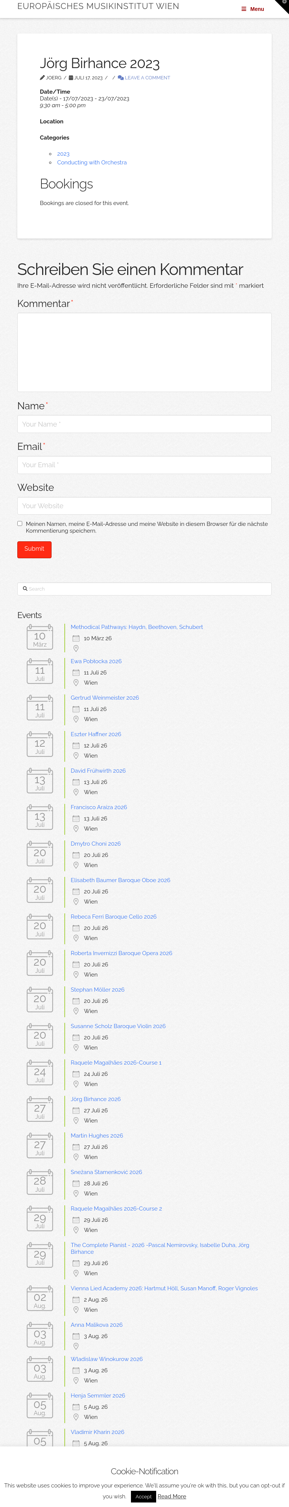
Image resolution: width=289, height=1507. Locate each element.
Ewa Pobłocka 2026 (96, 661)
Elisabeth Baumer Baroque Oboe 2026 (120, 880)
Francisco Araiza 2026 (99, 807)
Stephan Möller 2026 (98, 989)
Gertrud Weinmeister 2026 (105, 697)
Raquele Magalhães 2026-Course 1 (116, 1062)
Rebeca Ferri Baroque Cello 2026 (114, 916)
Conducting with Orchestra (92, 162)
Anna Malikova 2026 (97, 1325)
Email (31, 446)
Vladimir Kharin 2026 (97, 1432)
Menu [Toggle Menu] (252, 9)
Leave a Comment (144, 78)
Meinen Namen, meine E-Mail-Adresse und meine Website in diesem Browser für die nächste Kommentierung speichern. (147, 527)
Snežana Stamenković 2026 (106, 1172)
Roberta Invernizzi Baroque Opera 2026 (121, 953)
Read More (172, 1496)
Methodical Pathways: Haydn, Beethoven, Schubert (137, 627)
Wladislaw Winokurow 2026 (107, 1359)
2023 (63, 153)
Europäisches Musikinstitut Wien (98, 6)
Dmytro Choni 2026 (96, 843)
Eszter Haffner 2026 (96, 734)
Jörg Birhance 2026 (96, 1099)
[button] (282, 7)
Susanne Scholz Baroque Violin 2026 (118, 1026)
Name (33, 406)
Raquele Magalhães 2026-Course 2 (116, 1208)
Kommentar (45, 303)
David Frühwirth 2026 (98, 770)
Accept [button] (143, 1496)
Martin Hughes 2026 (97, 1135)
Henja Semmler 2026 (98, 1395)
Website (35, 487)
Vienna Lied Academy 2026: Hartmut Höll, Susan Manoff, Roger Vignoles (164, 1288)
